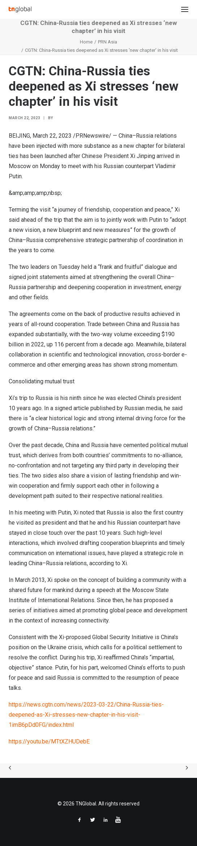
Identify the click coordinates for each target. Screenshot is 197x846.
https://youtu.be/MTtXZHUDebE (49, 741)
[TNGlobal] (20, 9)
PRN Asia (107, 42)
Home (86, 42)
